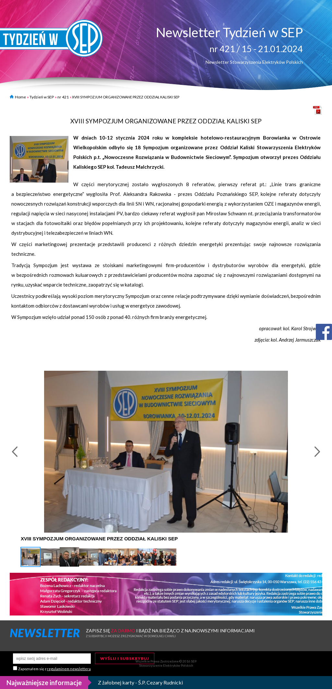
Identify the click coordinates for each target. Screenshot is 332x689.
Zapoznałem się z (54, 669)
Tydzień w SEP (42, 97)
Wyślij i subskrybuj (124, 658)
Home (18, 97)
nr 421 (63, 97)
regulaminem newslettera (69, 669)
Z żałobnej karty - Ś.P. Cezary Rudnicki (140, 682)
